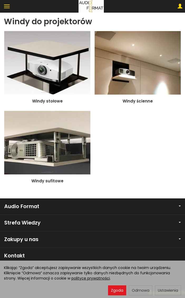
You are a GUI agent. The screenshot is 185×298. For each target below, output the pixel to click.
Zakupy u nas (92, 239)
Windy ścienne (138, 101)
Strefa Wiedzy (92, 222)
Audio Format (92, 206)
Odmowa (140, 290)
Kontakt (14, 255)
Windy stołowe (47, 101)
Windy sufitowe (47, 181)
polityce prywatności (90, 278)
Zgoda (117, 290)
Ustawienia (168, 290)
